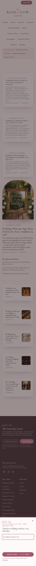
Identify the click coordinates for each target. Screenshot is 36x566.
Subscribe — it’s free (18, 554)
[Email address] (18, 536)
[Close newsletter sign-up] (32, 521)
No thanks (5, 560)
